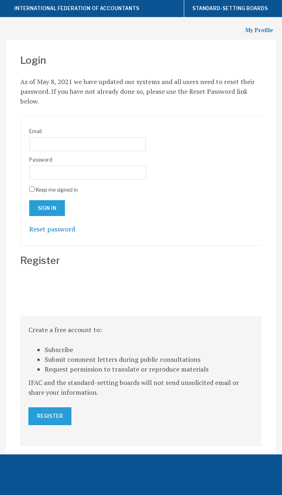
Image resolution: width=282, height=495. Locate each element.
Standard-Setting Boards (230, 8)
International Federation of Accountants (76, 8)
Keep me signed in (57, 190)
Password (40, 160)
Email (35, 131)
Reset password (52, 229)
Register (50, 416)
